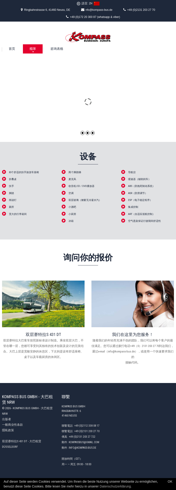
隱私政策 (8, 430)
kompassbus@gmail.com (84, 442)
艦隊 (33, 49)
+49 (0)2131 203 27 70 (139, 9)
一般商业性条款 (12, 424)
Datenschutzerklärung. (116, 486)
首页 (12, 49)
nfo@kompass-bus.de (97, 9)
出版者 (6, 419)
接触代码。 (132, 362)
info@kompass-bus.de (82, 447)
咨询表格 (56, 49)
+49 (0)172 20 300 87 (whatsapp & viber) (93, 16)
